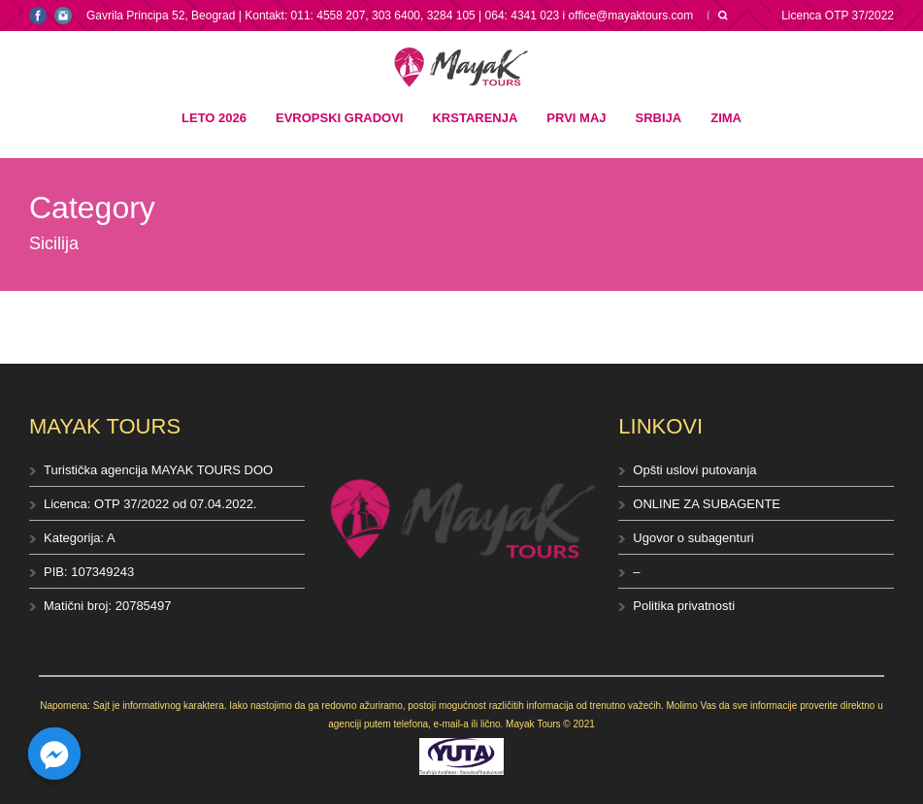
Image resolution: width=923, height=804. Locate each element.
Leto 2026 (214, 118)
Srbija (659, 118)
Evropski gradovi (339, 118)
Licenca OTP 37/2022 (837, 15)
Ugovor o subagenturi (693, 538)
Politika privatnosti (684, 605)
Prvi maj (576, 118)
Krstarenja (474, 118)
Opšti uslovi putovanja (694, 470)
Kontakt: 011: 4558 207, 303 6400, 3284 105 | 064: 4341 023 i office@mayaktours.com (469, 15)
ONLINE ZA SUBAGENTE (706, 504)
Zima (726, 118)
